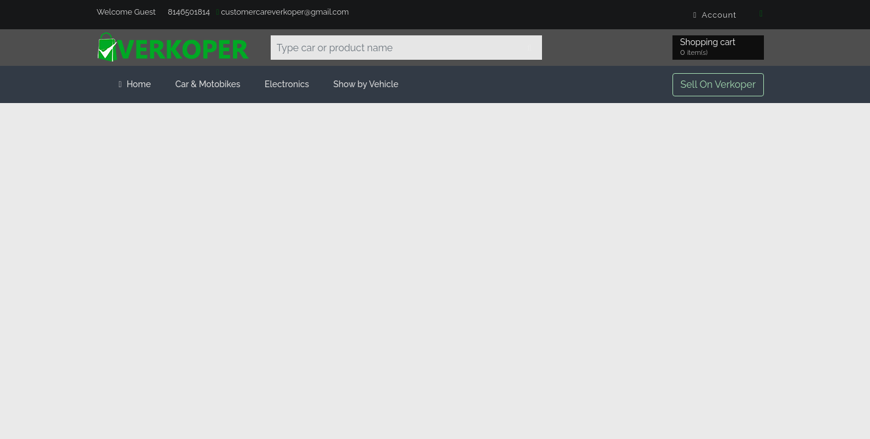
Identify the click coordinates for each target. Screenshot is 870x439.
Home (135, 84)
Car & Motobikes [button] (207, 84)
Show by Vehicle (366, 84)
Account (716, 15)
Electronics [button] (287, 84)
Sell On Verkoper (717, 84)
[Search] (530, 47)
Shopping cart (710, 48)
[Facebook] (761, 14)
